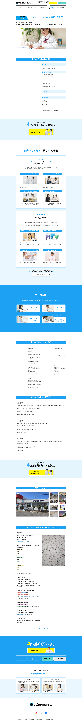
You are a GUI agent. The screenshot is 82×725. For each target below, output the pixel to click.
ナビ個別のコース (20, 7)
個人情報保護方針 (32, 719)
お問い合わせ (60, 658)
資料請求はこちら (40, 136)
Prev (16, 505)
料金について (36, 7)
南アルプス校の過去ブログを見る (41, 628)
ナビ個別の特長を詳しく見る (41, 274)
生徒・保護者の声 (43, 7)
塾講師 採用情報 (50, 719)
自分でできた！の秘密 (28, 7)
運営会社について (41, 719)
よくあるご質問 (18, 719)
